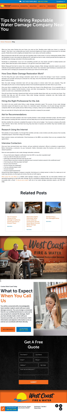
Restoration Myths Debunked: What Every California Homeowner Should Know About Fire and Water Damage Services (33, 221)
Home (2, 42)
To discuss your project (22, 180)
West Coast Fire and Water (9, 176)
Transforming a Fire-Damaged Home (52, 217)
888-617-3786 (43, 1)
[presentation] (27, 378)
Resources (8, 42)
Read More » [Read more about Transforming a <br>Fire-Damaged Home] (48, 221)
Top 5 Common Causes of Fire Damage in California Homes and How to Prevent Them (13, 220)
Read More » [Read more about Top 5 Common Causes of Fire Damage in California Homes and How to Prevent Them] (9, 226)
